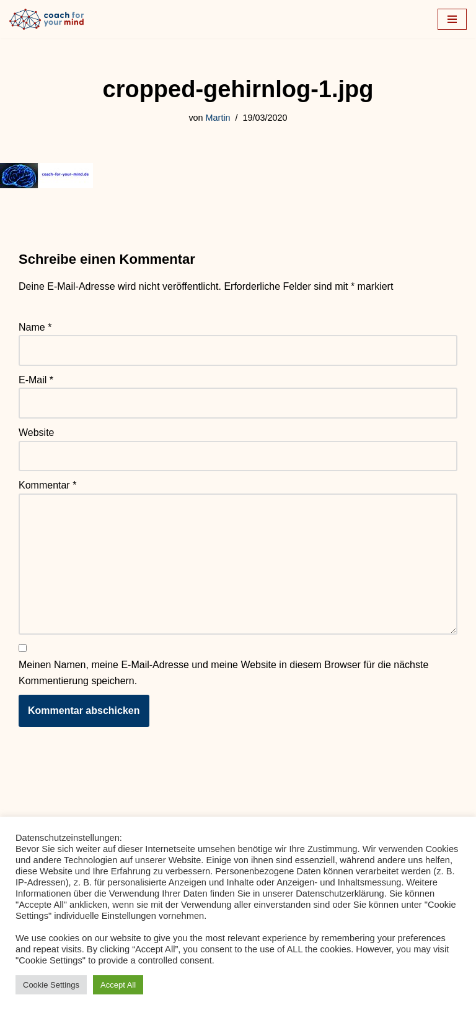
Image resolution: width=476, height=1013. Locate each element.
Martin (218, 118)
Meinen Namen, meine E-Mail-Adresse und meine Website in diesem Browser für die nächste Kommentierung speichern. (223, 672)
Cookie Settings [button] (51, 984)
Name (35, 327)
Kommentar (47, 485)
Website (37, 432)
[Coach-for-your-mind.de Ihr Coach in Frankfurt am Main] (49, 19)
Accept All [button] (118, 984)
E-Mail (36, 380)
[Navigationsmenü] (452, 19)
